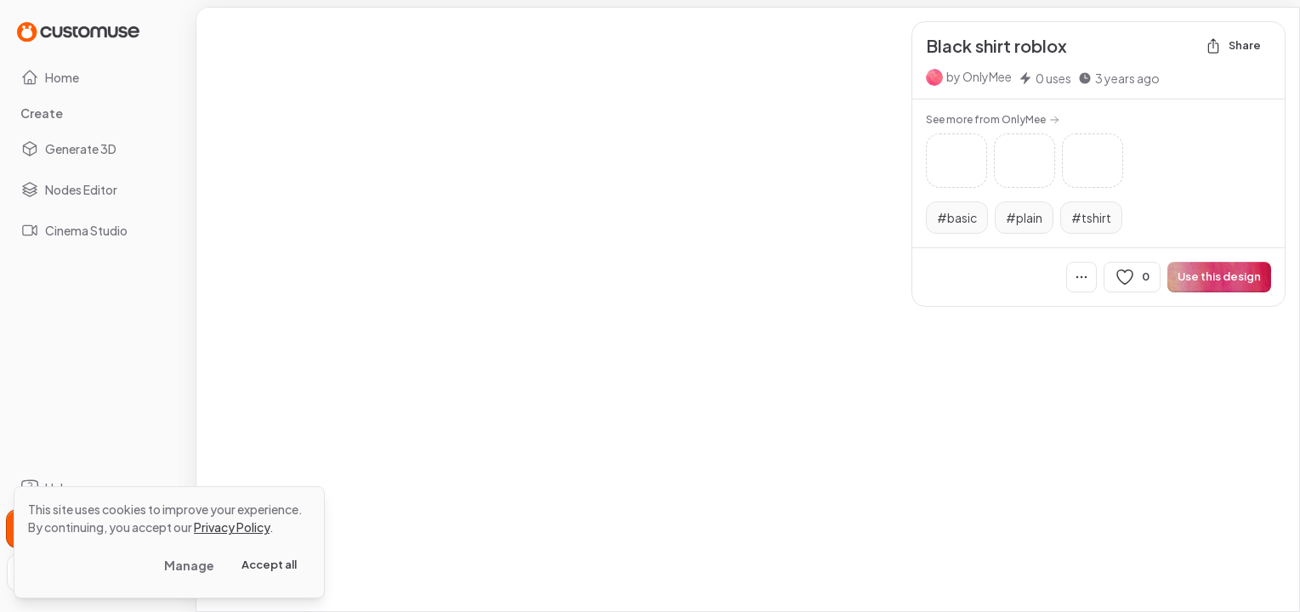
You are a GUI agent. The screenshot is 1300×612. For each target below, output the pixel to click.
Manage (189, 565)
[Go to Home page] (78, 31)
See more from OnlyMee (992, 119)
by (979, 76)
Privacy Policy (232, 527)
